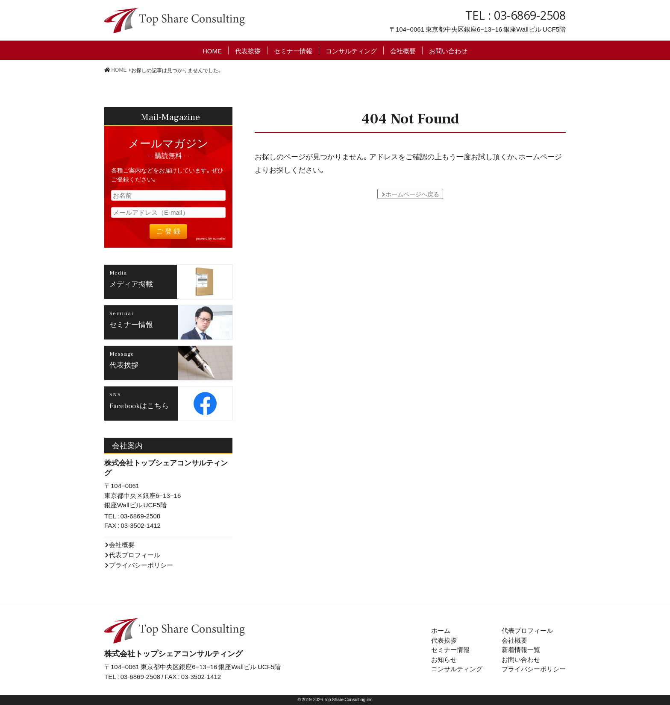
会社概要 (403, 50)
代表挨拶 (248, 50)
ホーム (440, 630)
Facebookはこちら (139, 405)
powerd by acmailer (211, 238)
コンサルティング (351, 50)
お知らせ (444, 659)
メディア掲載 (131, 283)
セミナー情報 (293, 50)
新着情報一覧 (521, 649)
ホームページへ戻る (412, 194)
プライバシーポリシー (141, 565)
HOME (212, 50)
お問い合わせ (448, 50)
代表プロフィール (134, 554)
